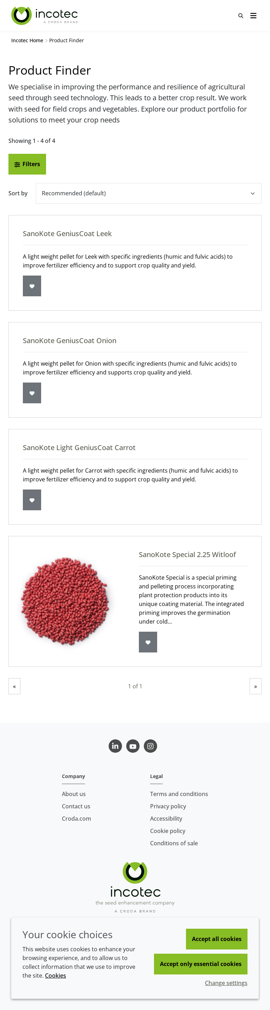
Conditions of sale (174, 843)
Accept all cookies (217, 939)
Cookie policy (167, 831)
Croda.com (76, 818)
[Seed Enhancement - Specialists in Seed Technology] (45, 16)
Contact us (76, 806)
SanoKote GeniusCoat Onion (69, 340)
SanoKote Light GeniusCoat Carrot (79, 447)
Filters (27, 164)
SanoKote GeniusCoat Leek (67, 233)
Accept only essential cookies (201, 964)
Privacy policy (168, 806)
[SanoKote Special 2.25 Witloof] (67, 601)
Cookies (55, 975)
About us (74, 794)
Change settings (226, 983)
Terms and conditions (179, 794)
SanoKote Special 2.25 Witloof (187, 554)
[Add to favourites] (32, 286)
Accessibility (166, 818)
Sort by (17, 193)
